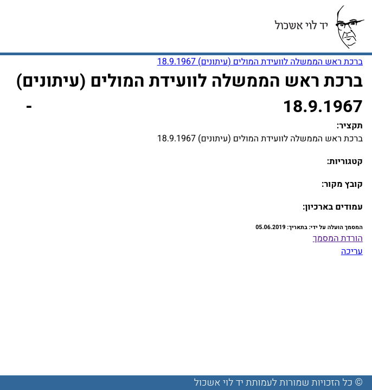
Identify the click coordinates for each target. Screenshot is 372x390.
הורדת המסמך (338, 238)
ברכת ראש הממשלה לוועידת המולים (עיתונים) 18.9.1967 (260, 61)
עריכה (352, 251)
